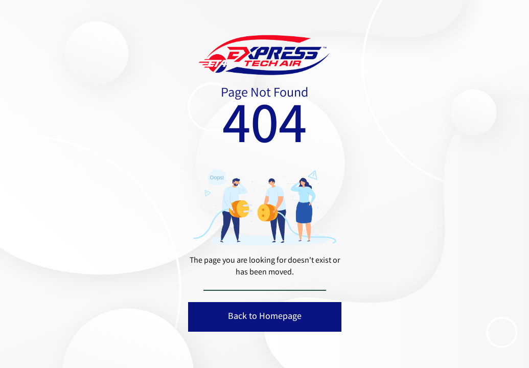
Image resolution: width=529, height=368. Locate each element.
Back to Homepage (265, 317)
